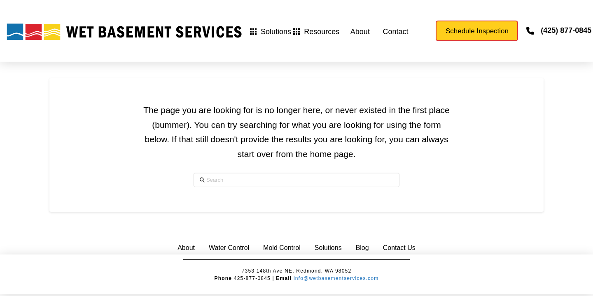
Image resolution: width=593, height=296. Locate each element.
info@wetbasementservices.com (336, 278)
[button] (270, 31)
